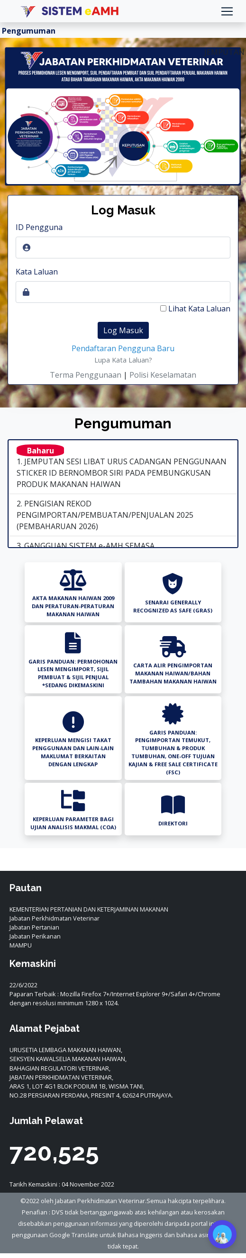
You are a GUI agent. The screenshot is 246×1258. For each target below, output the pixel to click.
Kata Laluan (37, 271)
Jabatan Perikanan (35, 936)
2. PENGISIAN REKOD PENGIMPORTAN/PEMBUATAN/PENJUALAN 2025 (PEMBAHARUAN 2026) (105, 515)
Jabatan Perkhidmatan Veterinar (54, 918)
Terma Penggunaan (85, 375)
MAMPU (20, 945)
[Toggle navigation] (227, 11)
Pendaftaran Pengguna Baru (123, 348)
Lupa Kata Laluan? (123, 359)
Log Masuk (123, 330)
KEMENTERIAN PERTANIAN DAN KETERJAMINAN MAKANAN (88, 909)
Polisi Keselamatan (162, 375)
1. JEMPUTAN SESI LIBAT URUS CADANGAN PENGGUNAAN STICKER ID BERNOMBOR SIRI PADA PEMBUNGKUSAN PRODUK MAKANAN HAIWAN (118, 465)
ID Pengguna (39, 227)
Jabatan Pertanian (34, 927)
